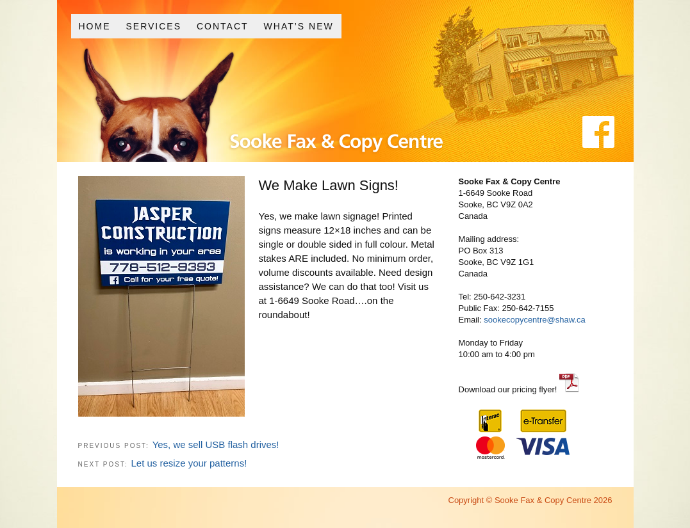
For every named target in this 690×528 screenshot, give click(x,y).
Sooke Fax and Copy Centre (302, 114)
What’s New (299, 26)
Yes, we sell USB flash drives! (215, 444)
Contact (223, 26)
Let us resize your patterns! (189, 463)
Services (153, 26)
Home (94, 26)
